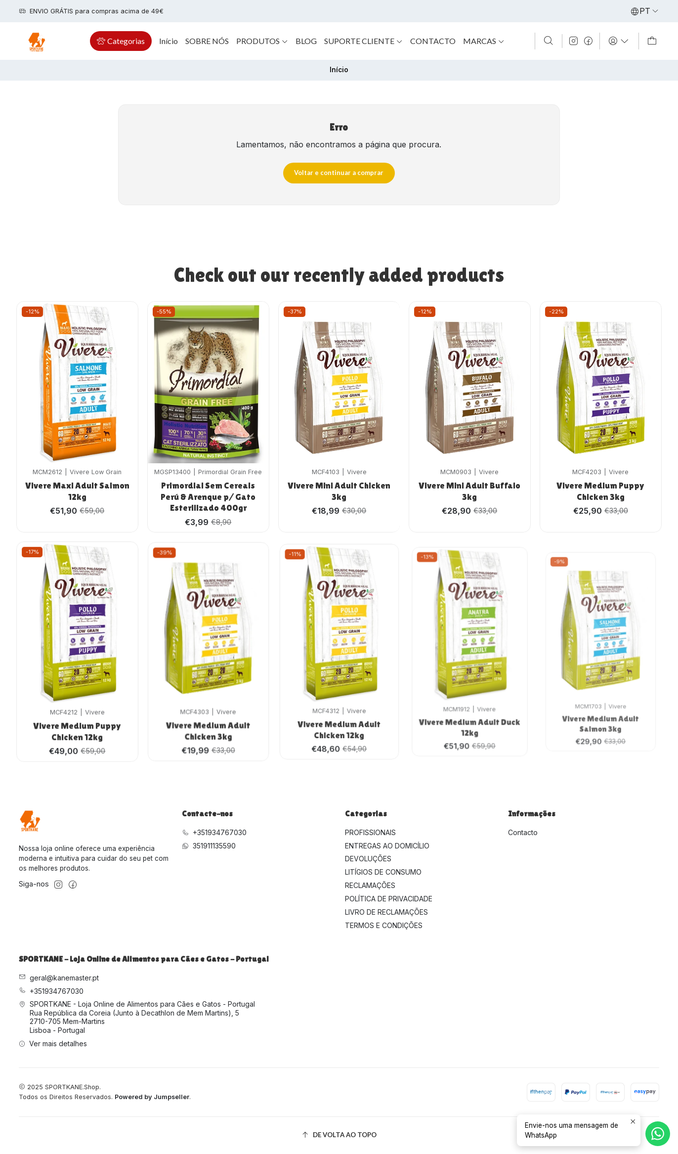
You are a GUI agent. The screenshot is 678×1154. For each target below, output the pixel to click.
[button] (121, 41)
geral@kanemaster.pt (59, 978)
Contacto (523, 832)
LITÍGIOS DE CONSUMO (383, 872)
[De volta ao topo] (339, 1135)
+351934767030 (214, 832)
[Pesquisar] (548, 41)
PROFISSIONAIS (370, 832)
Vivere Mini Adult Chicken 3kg (338, 468)
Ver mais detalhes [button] (53, 1043)
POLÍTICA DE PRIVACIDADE (388, 898)
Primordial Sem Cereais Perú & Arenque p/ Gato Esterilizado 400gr (208, 480)
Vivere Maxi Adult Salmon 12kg (77, 482)
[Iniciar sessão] (619, 41)
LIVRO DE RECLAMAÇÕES (386, 912)
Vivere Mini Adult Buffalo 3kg (470, 462)
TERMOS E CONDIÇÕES (384, 925)
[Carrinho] (652, 41)
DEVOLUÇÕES (368, 858)
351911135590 (209, 846)
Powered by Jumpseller (152, 1097)
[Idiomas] (644, 11)
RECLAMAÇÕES (370, 885)
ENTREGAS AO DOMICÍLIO (387, 846)
